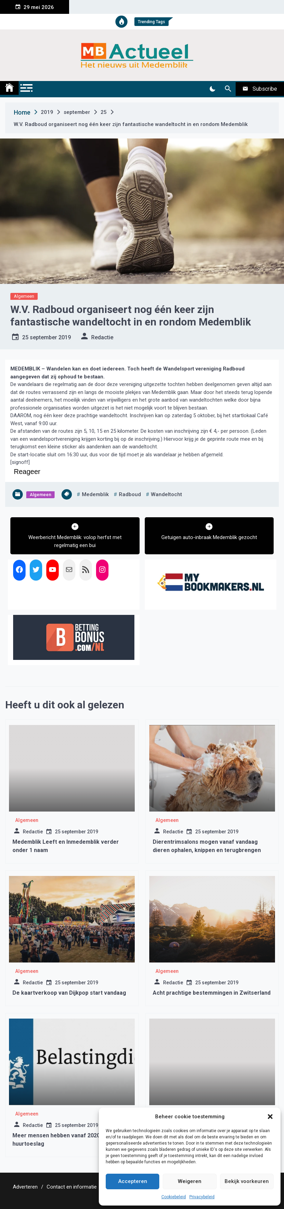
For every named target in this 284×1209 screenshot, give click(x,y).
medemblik (95, 494)
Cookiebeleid (173, 1196)
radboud (130, 494)
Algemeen (24, 296)
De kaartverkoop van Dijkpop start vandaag (69, 992)
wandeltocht (166, 494)
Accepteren (132, 1181)
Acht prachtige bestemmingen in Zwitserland (212, 992)
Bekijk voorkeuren (247, 1181)
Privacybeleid (202, 1196)
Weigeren (189, 1181)
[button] (270, 1116)
